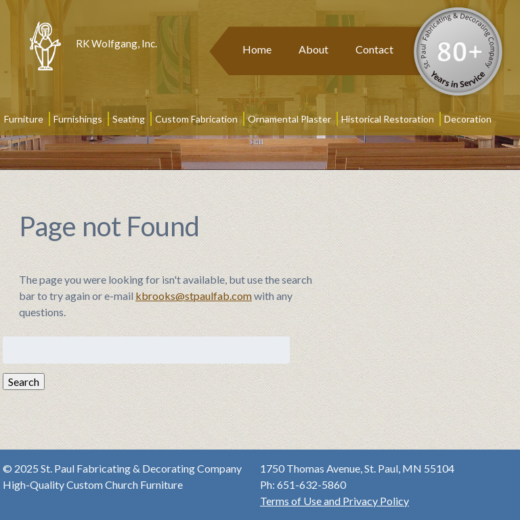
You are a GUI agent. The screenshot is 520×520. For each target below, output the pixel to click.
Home (257, 49)
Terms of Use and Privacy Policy (334, 500)
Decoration (468, 119)
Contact (374, 49)
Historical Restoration (387, 119)
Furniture (23, 119)
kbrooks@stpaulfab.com (193, 295)
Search (23, 381)
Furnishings (77, 119)
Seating (128, 119)
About (313, 49)
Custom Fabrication (196, 119)
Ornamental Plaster (289, 119)
